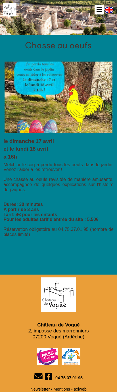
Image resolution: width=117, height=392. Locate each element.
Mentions (61, 389)
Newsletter (40, 389)
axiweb (80, 389)
